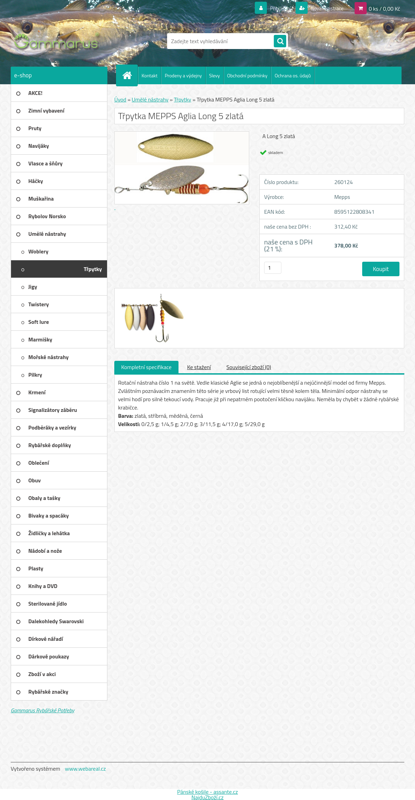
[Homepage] (130, 75)
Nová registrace (325, 8)
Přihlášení (276, 8)
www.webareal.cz (85, 768)
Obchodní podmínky (247, 75)
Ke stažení (199, 367)
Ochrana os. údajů (292, 75)
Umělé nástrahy (150, 99)
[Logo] (58, 41)
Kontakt (149, 75)
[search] (280, 41)
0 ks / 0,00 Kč (384, 8)
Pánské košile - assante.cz (207, 792)
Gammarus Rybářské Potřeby (42, 710)
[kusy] (272, 268)
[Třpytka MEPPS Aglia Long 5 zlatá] (151, 294)
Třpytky (182, 99)
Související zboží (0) (248, 367)
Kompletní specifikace (146, 367)
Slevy (214, 75)
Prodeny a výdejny (183, 75)
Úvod (120, 99)
